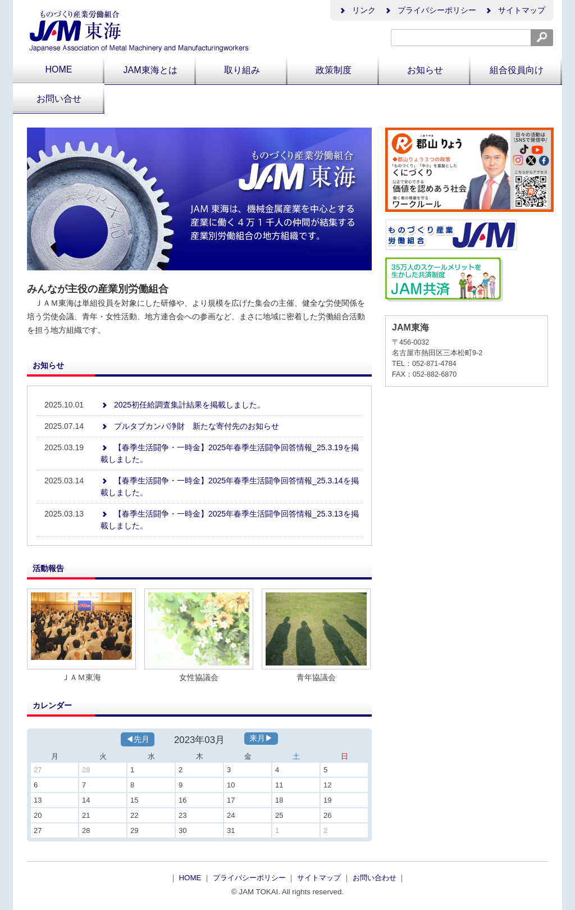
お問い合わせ (376, 877)
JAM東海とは (150, 70)
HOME (58, 69)
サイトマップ (515, 10)
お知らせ (425, 70)
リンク (357, 10)
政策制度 (334, 70)
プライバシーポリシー (430, 10)
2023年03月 (199, 740)
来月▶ (261, 738)
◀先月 (137, 739)
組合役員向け (517, 70)
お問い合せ (58, 98)
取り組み (242, 70)
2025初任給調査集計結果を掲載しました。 (183, 404)
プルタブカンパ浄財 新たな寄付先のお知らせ (190, 426)
